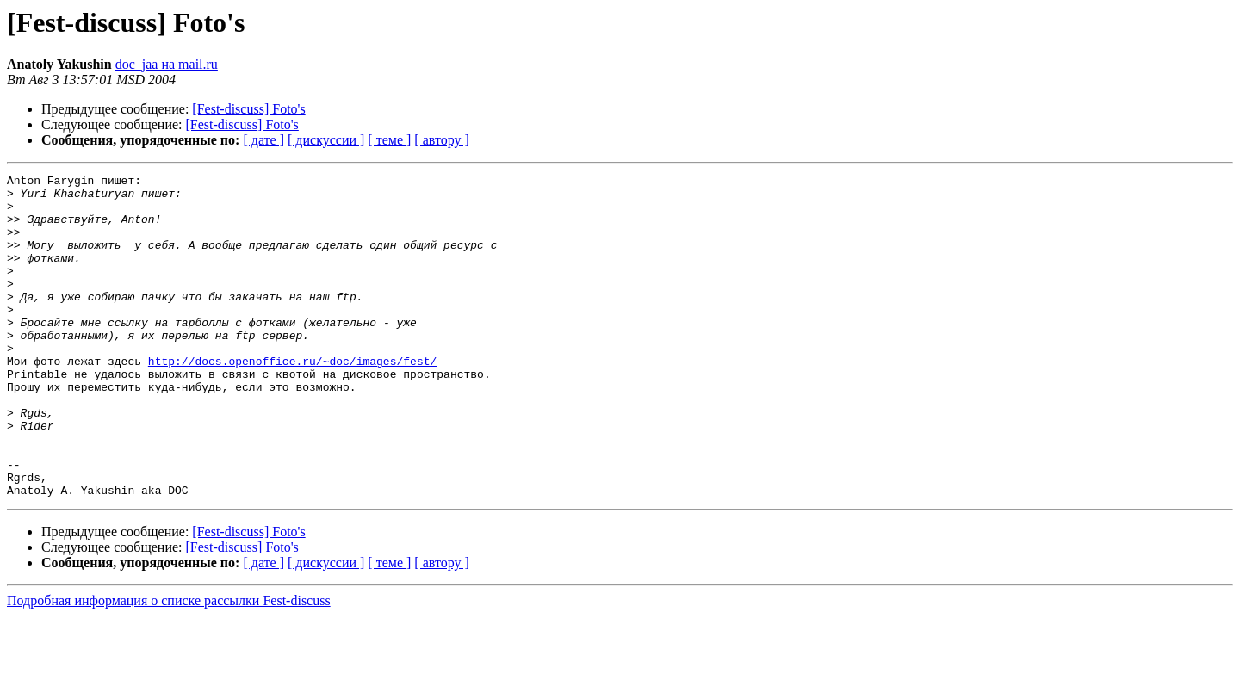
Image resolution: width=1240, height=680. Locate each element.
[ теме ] (389, 140)
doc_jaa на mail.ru (166, 64)
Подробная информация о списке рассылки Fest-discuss (169, 665)
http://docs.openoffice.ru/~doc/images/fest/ (292, 399)
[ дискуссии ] (326, 140)
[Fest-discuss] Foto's (248, 109)
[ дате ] (263, 140)
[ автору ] (441, 140)
